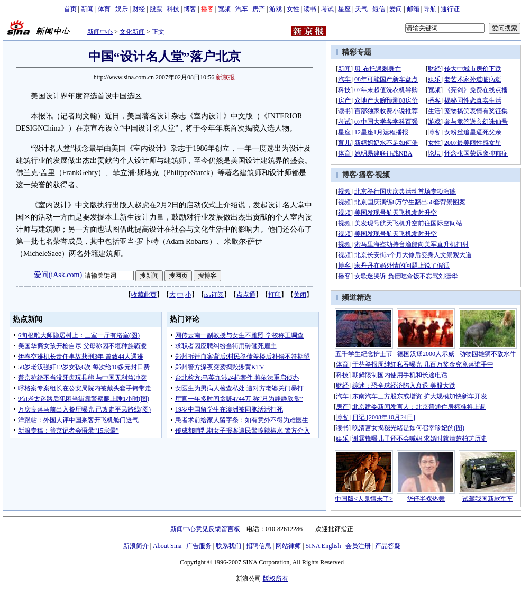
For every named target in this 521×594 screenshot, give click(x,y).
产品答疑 (387, 546)
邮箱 (413, 9)
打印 (274, 294)
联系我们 (228, 546)
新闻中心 (100, 31)
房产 (258, 9)
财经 (138, 9)
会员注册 (358, 546)
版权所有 (275, 578)
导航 (430, 9)
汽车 (241, 9)
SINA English (323, 546)
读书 (310, 9)
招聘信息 (258, 546)
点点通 (245, 294)
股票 (156, 9)
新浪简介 (136, 546)
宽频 (224, 9)
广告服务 (199, 546)
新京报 (225, 77)
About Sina (167, 546)
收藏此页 (144, 294)
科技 (173, 9)
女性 (293, 9)
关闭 (300, 294)
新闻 (87, 9)
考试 (327, 9)
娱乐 (121, 9)
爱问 (395, 9)
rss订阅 (214, 294)
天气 (361, 9)
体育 (104, 9)
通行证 (450, 9)
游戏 (275, 9)
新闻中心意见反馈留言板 (205, 529)
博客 (190, 9)
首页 (70, 9)
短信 (378, 9)
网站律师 (288, 546)
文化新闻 (132, 31)
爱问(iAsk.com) (58, 275)
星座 (344, 9)
